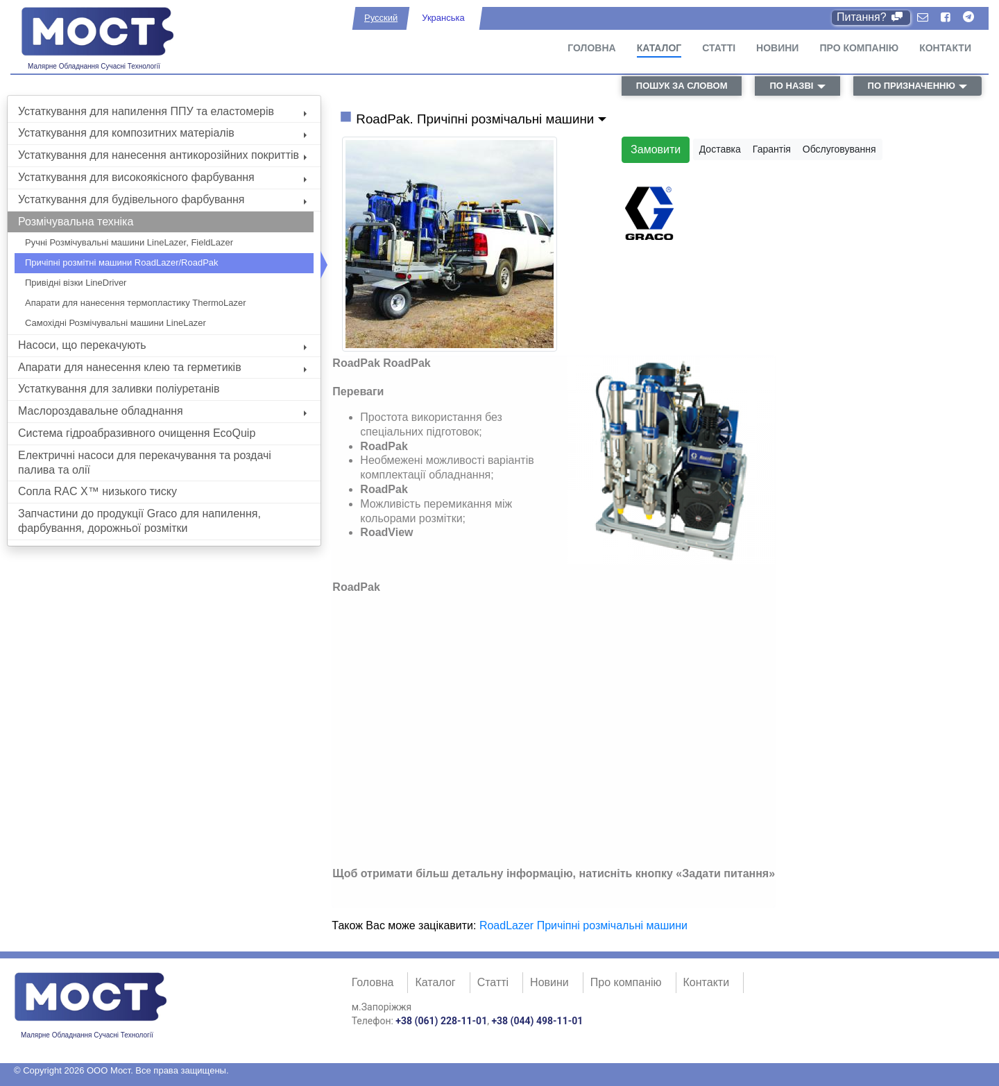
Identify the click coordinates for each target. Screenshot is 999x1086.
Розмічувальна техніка (75, 221)
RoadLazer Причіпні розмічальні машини (583, 925)
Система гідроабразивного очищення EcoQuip (136, 433)
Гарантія (772, 149)
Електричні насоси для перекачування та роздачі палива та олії (144, 462)
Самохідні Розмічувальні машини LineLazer (115, 323)
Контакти (945, 47)
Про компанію (858, 47)
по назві (791, 85)
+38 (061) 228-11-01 (441, 1020)
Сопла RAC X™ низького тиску (97, 491)
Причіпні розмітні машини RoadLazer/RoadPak (122, 262)
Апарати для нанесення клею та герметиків (162, 367)
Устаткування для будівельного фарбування (162, 199)
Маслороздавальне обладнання (162, 411)
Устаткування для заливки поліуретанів (119, 389)
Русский (381, 17)
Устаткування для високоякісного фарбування (162, 177)
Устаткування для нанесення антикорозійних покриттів (162, 155)
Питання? (871, 17)
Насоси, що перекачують (162, 345)
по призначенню (911, 85)
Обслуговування (839, 149)
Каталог (659, 47)
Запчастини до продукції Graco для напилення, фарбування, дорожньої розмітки (139, 521)
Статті (718, 47)
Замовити (656, 149)
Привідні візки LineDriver (75, 282)
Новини (777, 47)
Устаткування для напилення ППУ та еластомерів (162, 111)
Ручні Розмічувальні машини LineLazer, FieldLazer (129, 242)
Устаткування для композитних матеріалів (162, 133)
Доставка (720, 149)
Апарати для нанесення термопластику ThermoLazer (135, 303)
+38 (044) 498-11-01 (537, 1020)
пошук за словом (682, 85)
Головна (591, 47)
